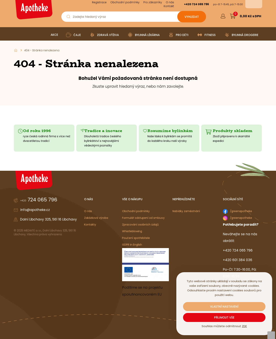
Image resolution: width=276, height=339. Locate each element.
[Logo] (33, 11)
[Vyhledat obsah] (191, 16)
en (256, 4)
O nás (88, 211)
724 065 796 (38, 199)
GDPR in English (132, 245)
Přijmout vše (224, 317)
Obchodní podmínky (136, 211)
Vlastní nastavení (224, 307)
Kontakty (90, 224)
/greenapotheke (241, 211)
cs (251, 4)
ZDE (244, 326)
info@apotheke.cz (35, 209)
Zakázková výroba (96, 218)
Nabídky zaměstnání (186, 211)
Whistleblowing (132, 231)
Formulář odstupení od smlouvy (143, 218)
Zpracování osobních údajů (140, 224)
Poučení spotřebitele (136, 238)
